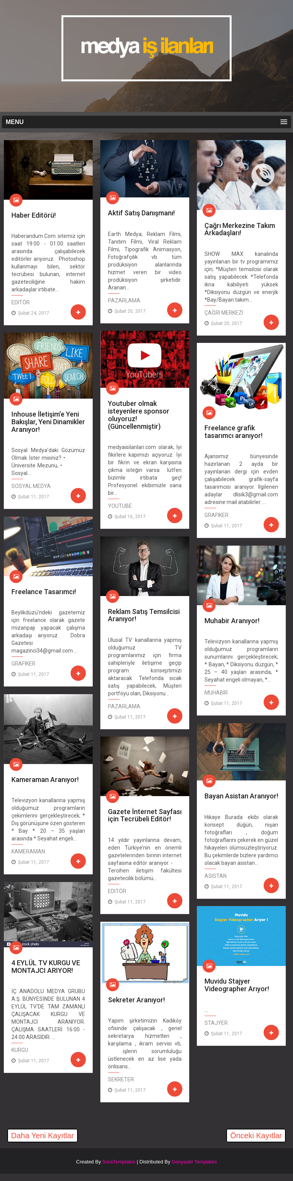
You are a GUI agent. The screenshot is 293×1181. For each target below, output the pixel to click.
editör (20, 302)
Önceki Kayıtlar (256, 1135)
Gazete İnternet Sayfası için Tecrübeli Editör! (145, 815)
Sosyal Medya (31, 486)
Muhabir (216, 693)
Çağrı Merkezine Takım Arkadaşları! (239, 229)
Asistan (215, 876)
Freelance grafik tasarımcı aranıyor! (233, 431)
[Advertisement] (93, 1166)
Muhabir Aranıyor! (231, 621)
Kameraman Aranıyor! (45, 779)
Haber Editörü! (33, 215)
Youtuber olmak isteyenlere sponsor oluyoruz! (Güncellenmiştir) (138, 414)
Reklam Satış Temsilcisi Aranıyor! (144, 615)
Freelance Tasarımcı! (43, 592)
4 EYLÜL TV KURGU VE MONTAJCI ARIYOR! (45, 966)
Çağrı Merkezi (223, 313)
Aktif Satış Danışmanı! (141, 213)
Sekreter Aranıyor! (136, 1000)
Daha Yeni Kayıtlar (42, 1135)
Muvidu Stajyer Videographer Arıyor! (236, 985)
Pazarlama (124, 300)
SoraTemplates (118, 1162)
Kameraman (28, 851)
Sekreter (121, 1079)
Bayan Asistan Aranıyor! (241, 796)
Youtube (120, 506)
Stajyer (216, 1023)
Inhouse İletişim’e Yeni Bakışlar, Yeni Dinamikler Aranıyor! (48, 421)
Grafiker (216, 515)
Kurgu (19, 1050)
